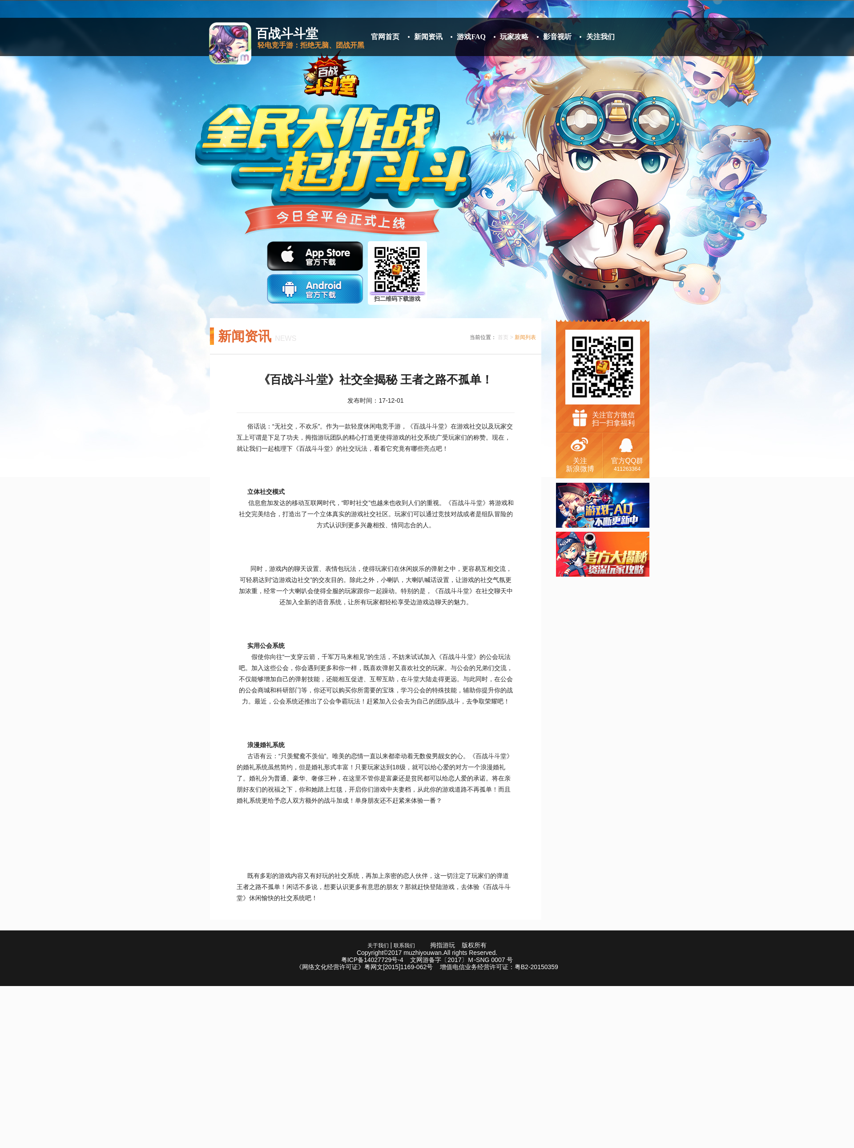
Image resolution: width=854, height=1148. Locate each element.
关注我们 (600, 36)
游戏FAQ (471, 36)
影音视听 (557, 36)
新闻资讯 (428, 36)
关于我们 (378, 945)
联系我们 (404, 945)
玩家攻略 (514, 36)
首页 (503, 337)
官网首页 (385, 36)
